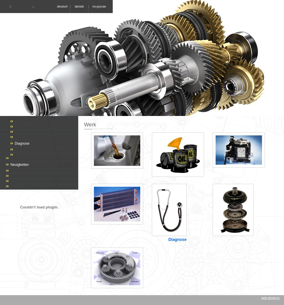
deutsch (62, 6)
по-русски (99, 6)
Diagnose (22, 143)
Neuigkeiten (19, 165)
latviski (79, 6)
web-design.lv (270, 297)
